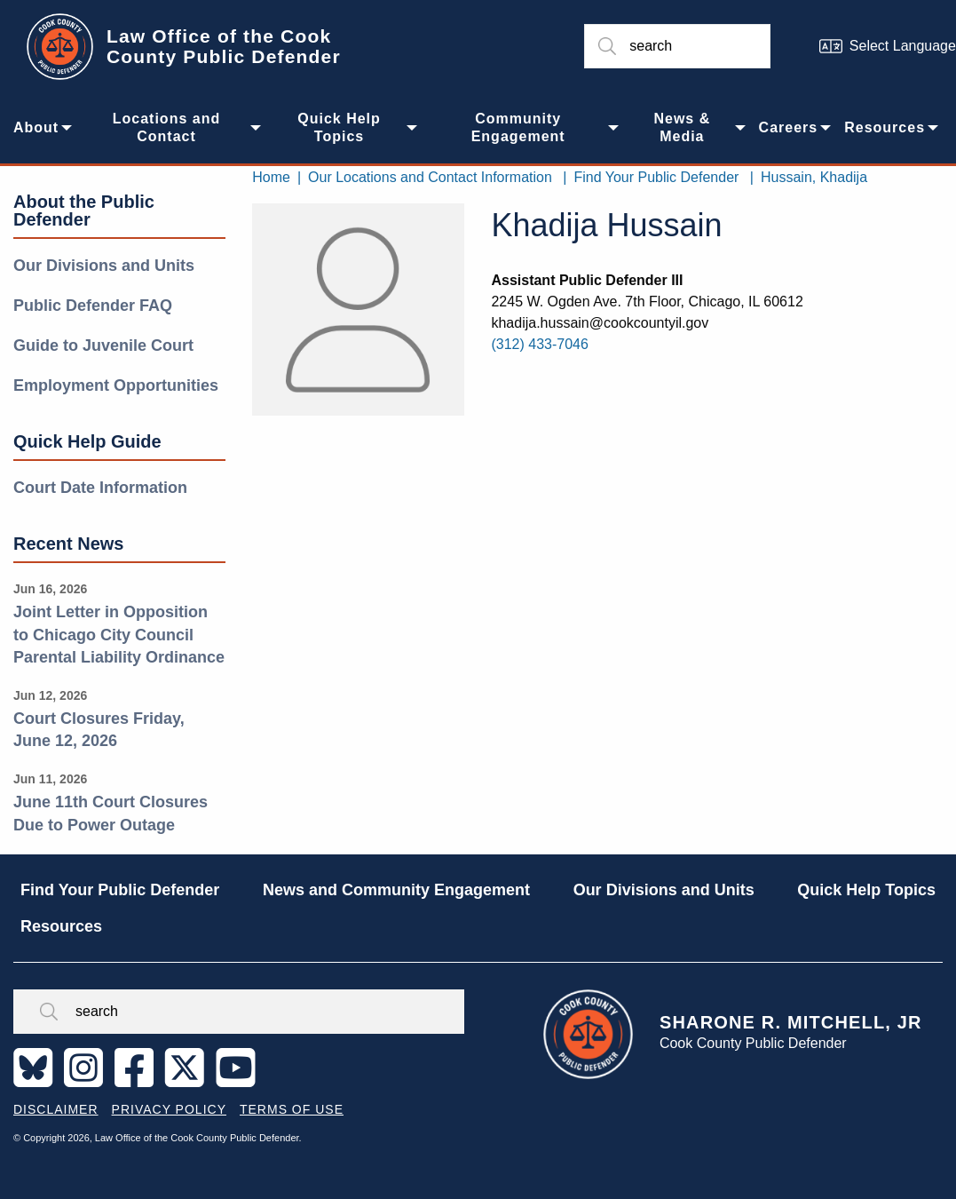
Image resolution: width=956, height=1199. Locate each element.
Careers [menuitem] (788, 127)
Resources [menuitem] (884, 127)
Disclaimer (56, 1109)
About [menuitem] (36, 127)
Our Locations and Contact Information (430, 177)
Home (271, 177)
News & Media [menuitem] (681, 127)
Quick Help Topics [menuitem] (339, 127)
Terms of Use (292, 1109)
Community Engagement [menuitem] (518, 127)
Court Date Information (100, 487)
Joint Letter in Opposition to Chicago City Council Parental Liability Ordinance (119, 634)
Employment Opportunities (115, 385)
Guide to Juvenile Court (103, 345)
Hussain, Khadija (814, 177)
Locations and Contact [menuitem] (166, 127)
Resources (61, 926)
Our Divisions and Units (103, 265)
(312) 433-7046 (539, 344)
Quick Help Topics (866, 890)
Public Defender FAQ (92, 305)
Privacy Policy (169, 1109)
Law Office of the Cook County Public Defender (224, 46)
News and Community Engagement (396, 890)
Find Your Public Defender (656, 177)
